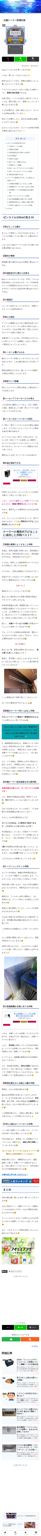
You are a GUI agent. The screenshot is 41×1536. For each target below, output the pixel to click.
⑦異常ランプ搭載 (15, 165)
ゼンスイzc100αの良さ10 (16, 143)
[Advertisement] (20, 1298)
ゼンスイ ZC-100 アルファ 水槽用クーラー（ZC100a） (25, 472)
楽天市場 (16, 480)
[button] (33, 59)
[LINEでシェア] (20, 59)
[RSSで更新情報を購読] (30, 1339)
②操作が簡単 (13, 149)
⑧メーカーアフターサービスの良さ (21, 168)
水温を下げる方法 (15, 1271)
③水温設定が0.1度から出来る (19, 152)
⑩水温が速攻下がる (16, 174)
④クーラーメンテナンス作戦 (19, 196)
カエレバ (28, 476)
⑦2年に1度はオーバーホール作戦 (20, 205)
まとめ (9, 208)
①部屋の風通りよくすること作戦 (20, 184)
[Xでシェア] (8, 59)
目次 (17, 138)
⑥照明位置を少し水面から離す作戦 (21, 202)
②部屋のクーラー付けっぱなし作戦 (21, 187)
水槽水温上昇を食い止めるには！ (15, 1175)
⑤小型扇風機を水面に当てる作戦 (20, 199)
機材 (4, 1271)
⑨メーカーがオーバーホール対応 (20, 171)
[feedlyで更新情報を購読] (11, 1339)
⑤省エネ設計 (13, 159)
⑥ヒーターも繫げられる (17, 162)
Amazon (24, 480)
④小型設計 (13, 156)
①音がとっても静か (16, 146)
